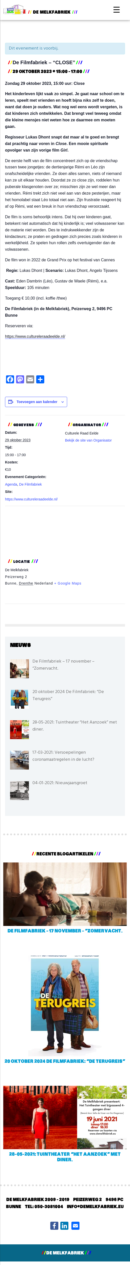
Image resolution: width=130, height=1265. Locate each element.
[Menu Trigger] (116, 9)
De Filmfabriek (30, 484)
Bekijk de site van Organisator (88, 440)
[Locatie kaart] (65, 531)
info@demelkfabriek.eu (95, 1207)
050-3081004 (48, 1207)
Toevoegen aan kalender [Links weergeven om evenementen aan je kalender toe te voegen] (37, 402)
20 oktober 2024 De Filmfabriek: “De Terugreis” (65, 1061)
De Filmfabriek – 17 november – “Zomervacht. (65, 931)
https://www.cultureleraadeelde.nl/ (35, 336)
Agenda (11, 484)
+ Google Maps (67, 583)
